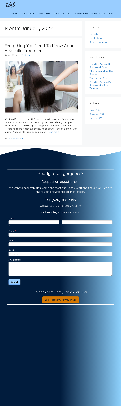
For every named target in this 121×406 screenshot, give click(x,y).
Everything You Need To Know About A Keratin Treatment (40, 48)
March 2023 (94, 110)
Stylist (11, 250)
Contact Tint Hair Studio (89, 13)
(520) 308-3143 (64, 200)
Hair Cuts (45, 13)
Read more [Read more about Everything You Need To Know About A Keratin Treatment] (53, 132)
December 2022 (96, 114)
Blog (111, 13)
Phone (12, 231)
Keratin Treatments (16, 138)
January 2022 (95, 118)
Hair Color (28, 13)
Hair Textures (95, 38)
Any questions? (15, 259)
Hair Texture (62, 13)
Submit (14, 282)
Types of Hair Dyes (98, 78)
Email (12, 240)
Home (15, 13)
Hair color (94, 34)
